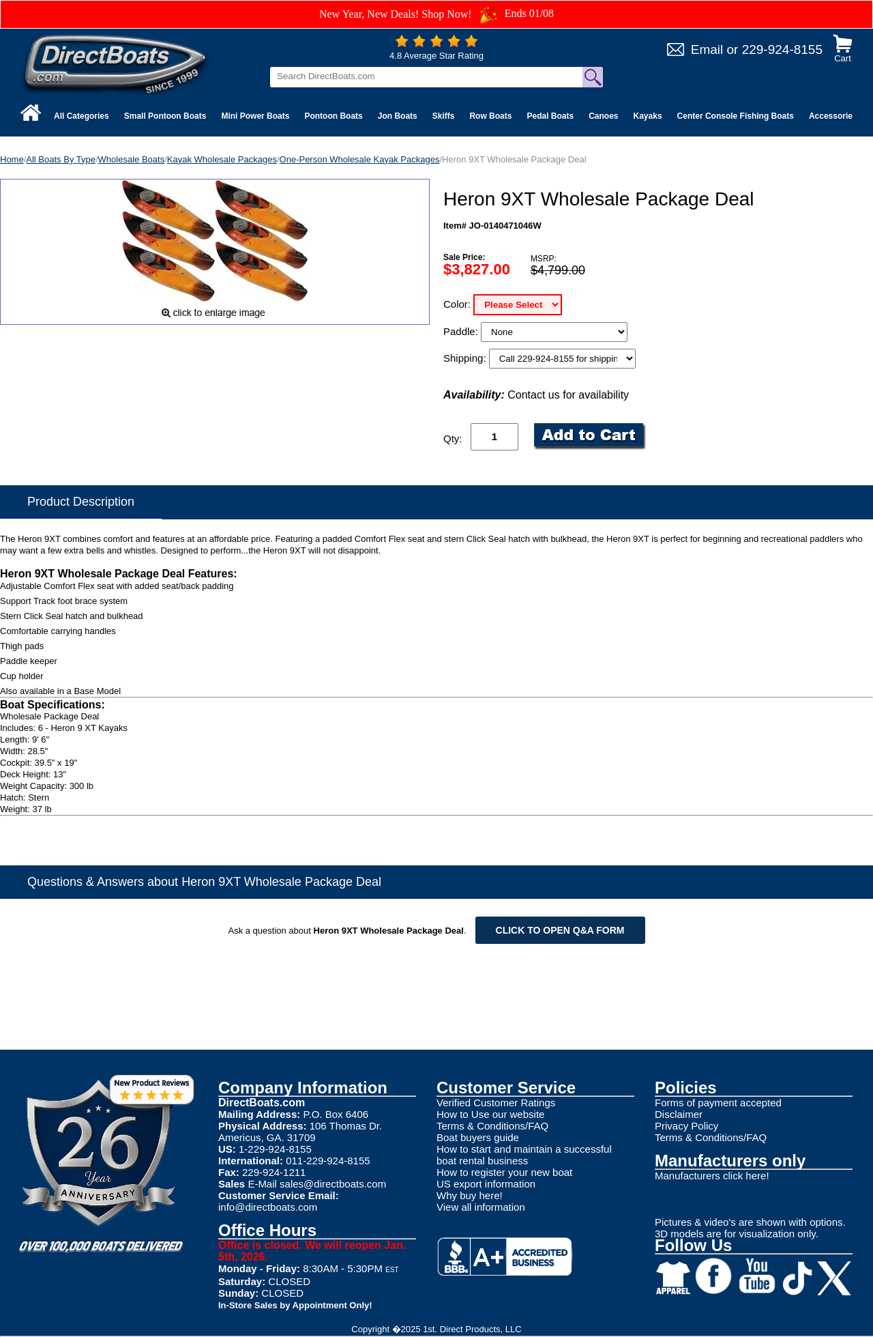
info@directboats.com (267, 1207)
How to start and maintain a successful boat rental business (524, 1154)
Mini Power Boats (255, 116)
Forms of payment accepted (718, 1102)
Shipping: (466, 358)
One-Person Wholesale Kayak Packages (360, 159)
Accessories (833, 116)
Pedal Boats (550, 116)
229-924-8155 (782, 49)
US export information (485, 1184)
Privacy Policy (686, 1126)
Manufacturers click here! (712, 1175)
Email (707, 49)
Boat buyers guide (477, 1137)
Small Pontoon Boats (165, 116)
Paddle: (462, 331)
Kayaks (648, 116)
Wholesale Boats (131, 159)
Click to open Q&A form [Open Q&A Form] (560, 930)
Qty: (452, 438)
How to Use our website (490, 1114)
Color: (458, 304)
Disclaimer (678, 1114)
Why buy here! (469, 1195)
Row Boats (490, 116)
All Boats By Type (60, 159)
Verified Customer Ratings (495, 1102)
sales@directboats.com (333, 1184)
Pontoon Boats (333, 116)
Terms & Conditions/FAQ (492, 1126)
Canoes (603, 116)
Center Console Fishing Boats (735, 116)
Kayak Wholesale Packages (222, 159)
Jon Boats (397, 116)
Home (12, 159)
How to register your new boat (504, 1172)
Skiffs (443, 116)
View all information (480, 1207)
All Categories (81, 116)
